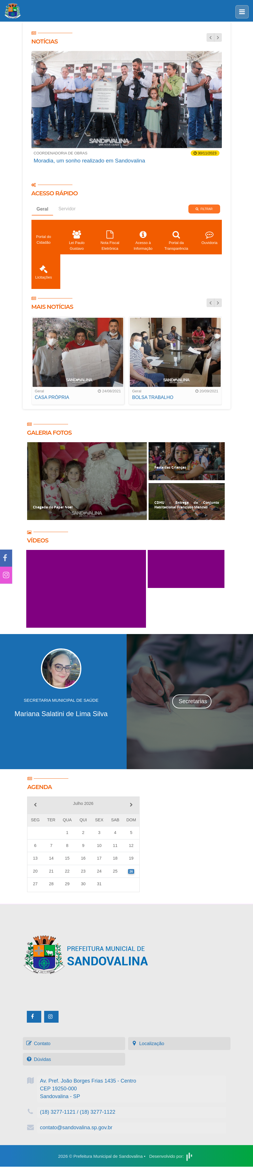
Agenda (47, 786)
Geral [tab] (42, 211)
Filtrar (204, 211)
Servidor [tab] (67, 211)
